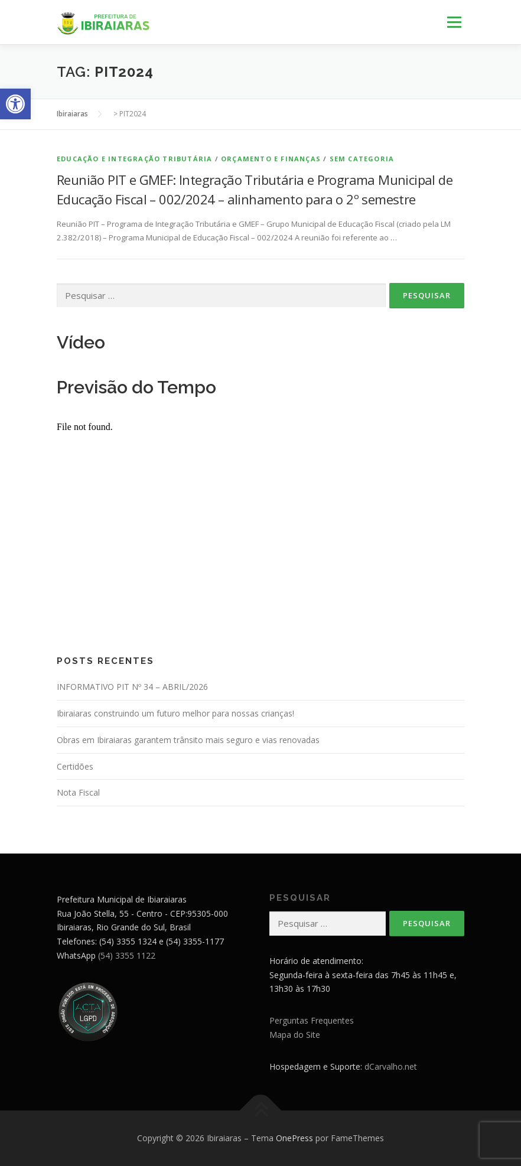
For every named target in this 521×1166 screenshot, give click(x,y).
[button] (15, 104)
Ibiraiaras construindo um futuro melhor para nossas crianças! (175, 713)
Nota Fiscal (78, 792)
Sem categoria (362, 158)
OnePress (294, 1138)
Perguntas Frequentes (311, 1020)
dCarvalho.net (390, 1066)
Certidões (75, 766)
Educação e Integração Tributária (134, 158)
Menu (454, 22)
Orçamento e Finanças (271, 158)
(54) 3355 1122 (126, 955)
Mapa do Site (294, 1034)
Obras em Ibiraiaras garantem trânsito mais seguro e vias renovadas (188, 739)
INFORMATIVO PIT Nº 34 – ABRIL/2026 (132, 686)
